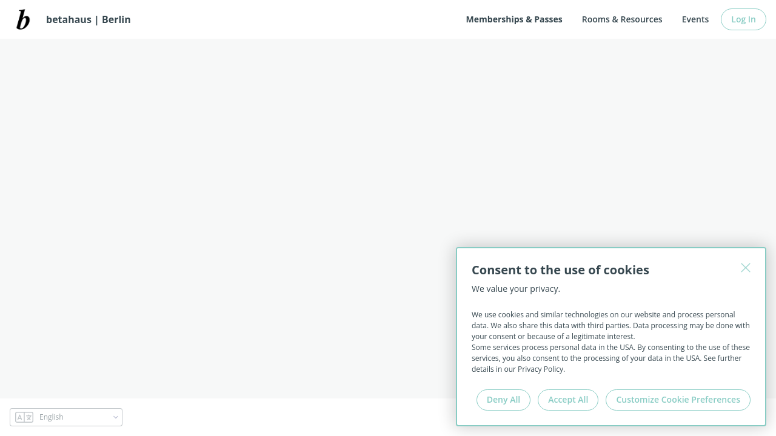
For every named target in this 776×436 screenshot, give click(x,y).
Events (695, 19)
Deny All (503, 399)
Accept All (568, 399)
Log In (743, 19)
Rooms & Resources (622, 19)
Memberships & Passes (514, 19)
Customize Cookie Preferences (678, 399)
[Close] (745, 267)
